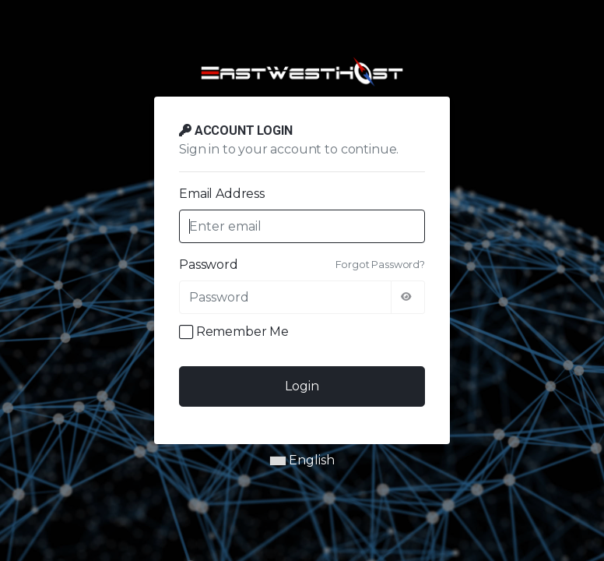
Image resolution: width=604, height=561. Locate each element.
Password (208, 264)
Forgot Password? (380, 264)
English (302, 460)
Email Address (222, 193)
